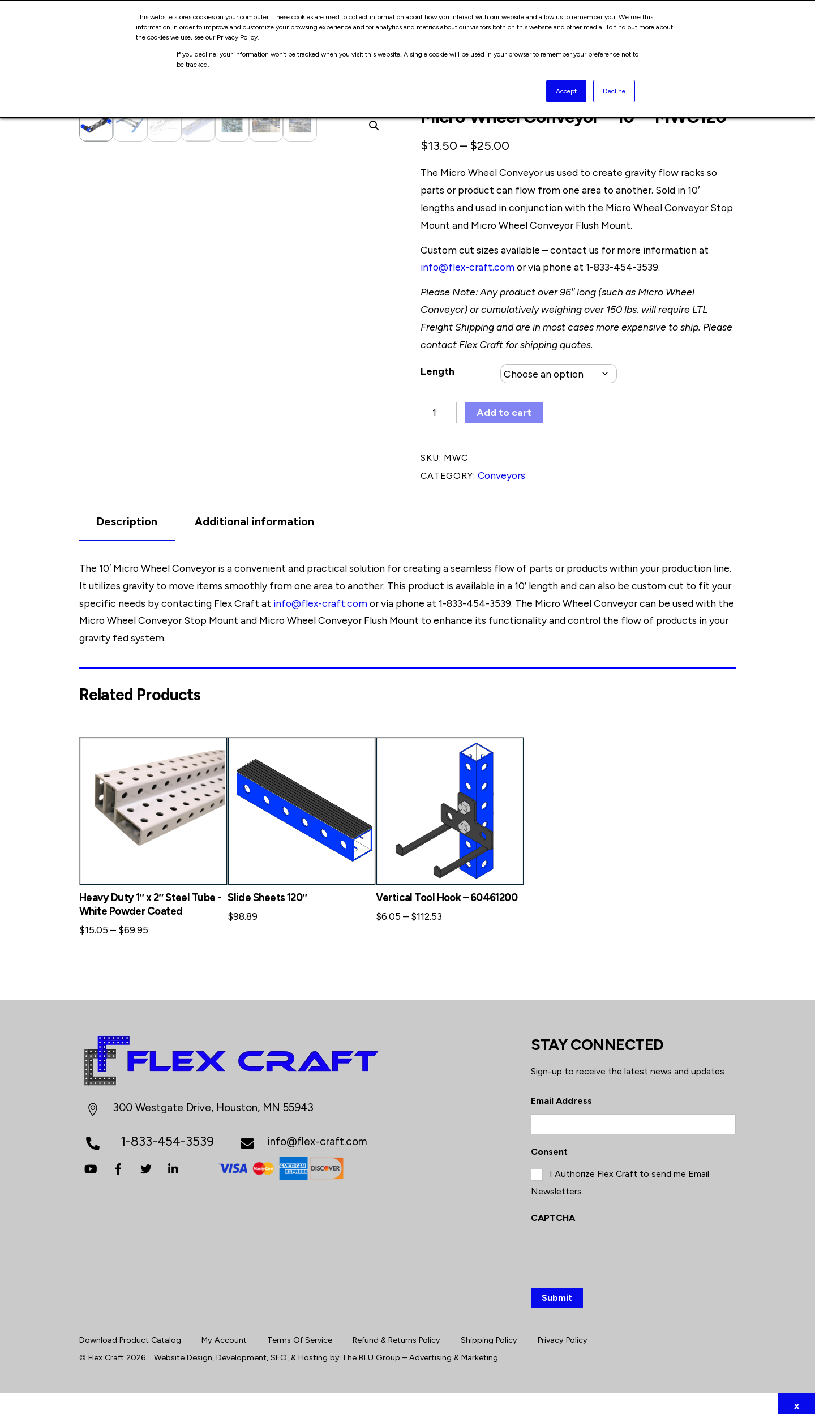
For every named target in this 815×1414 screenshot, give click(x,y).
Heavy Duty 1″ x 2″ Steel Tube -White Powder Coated (150, 905)
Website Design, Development (210, 1353)
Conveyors (501, 475)
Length (437, 371)
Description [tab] (127, 522)
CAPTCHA (553, 1214)
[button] (374, 126)
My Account (224, 1336)
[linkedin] (173, 1167)
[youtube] (90, 1167)
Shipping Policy (489, 1336)
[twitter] (146, 1167)
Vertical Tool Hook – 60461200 (446, 898)
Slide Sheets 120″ (267, 898)
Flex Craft (106, 1353)
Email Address (561, 1096)
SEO (279, 1353)
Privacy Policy (562, 1336)
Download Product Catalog (130, 1336)
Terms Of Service (299, 1336)
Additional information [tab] (254, 522)
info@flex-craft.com (467, 267)
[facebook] (118, 1167)
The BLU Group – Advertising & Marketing (420, 1353)
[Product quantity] (439, 413)
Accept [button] (566, 91)
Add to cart (504, 413)
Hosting (313, 1353)
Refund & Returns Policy (396, 1336)
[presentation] (617, 1250)
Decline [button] (614, 91)
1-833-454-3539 (622, 267)
